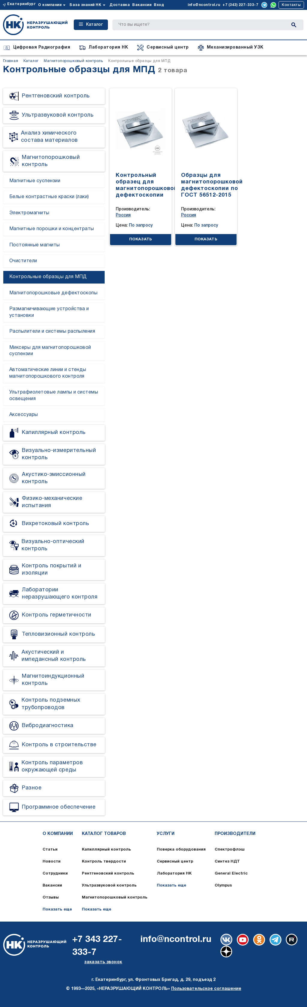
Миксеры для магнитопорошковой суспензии (50, 351)
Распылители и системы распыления (52, 331)
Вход (159, 5)
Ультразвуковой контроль (109, 885)
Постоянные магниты (34, 245)
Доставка (119, 5)
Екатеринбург (21, 4)
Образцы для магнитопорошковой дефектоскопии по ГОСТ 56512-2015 (212, 185)
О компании (49, 5)
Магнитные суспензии (34, 181)
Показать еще (57, 909)
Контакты (291, 5)
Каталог (91, 24)
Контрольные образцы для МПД (48, 277)
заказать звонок (103, 962)
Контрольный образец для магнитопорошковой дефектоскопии (146, 185)
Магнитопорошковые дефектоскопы (53, 293)
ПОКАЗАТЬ (140, 239)
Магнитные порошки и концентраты (51, 229)
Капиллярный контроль (106, 849)
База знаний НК (85, 5)
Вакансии (141, 5)
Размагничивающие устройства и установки (49, 312)
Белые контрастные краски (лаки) (49, 197)
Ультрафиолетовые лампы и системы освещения (53, 395)
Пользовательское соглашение (206, 989)
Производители (235, 834)
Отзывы (51, 897)
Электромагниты (29, 213)
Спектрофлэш (230, 849)
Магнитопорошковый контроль (115, 897)
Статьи (50, 849)
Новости (52, 861)
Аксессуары (23, 415)
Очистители (23, 261)
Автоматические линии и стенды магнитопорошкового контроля (47, 373)
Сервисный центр (175, 861)
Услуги (165, 834)
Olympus (223, 885)
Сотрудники (55, 873)
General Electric (231, 873)
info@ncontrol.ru (204, 5)
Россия (123, 215)
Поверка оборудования (181, 849)
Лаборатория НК (174, 873)
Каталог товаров (104, 834)
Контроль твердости (104, 861)
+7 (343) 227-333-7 (240, 5)
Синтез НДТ (227, 861)
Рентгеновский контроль (108, 873)
